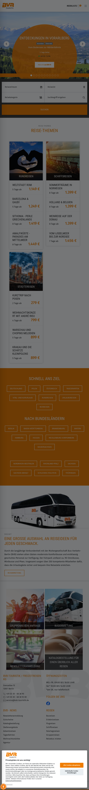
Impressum (9, 784)
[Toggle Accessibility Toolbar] (3, 786)
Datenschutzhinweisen (13, 781)
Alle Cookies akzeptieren (71, 765)
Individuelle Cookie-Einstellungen (71, 772)
